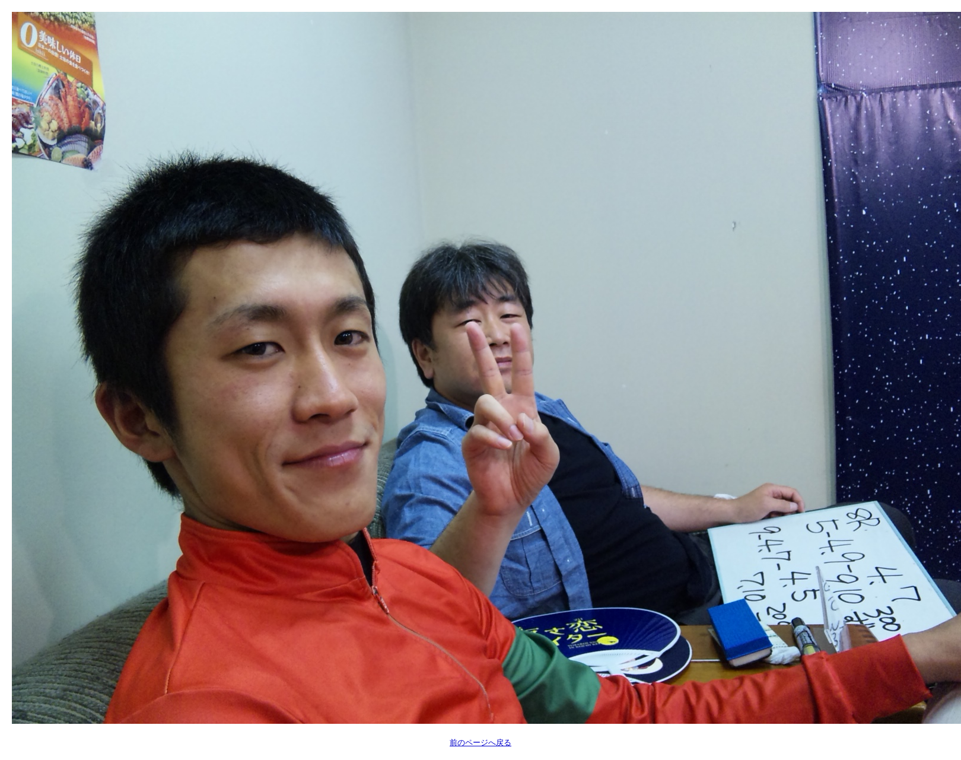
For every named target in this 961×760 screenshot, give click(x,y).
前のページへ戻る (480, 742)
